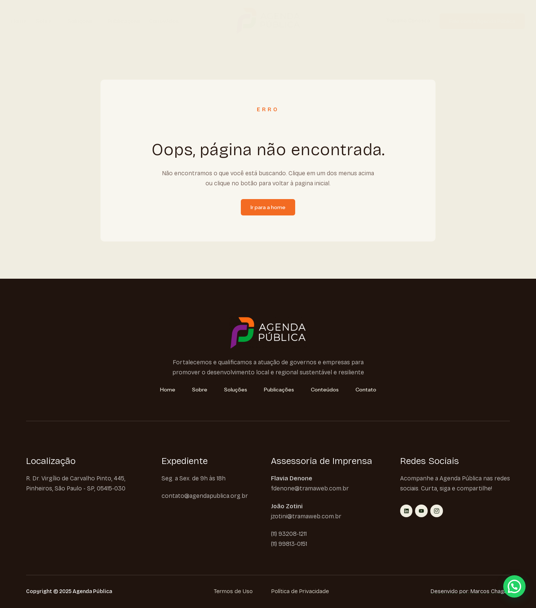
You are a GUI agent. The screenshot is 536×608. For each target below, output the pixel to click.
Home (19, 21)
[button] (514, 586)
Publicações (124, 21)
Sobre (47, 21)
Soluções (83, 21)
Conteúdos (164, 21)
